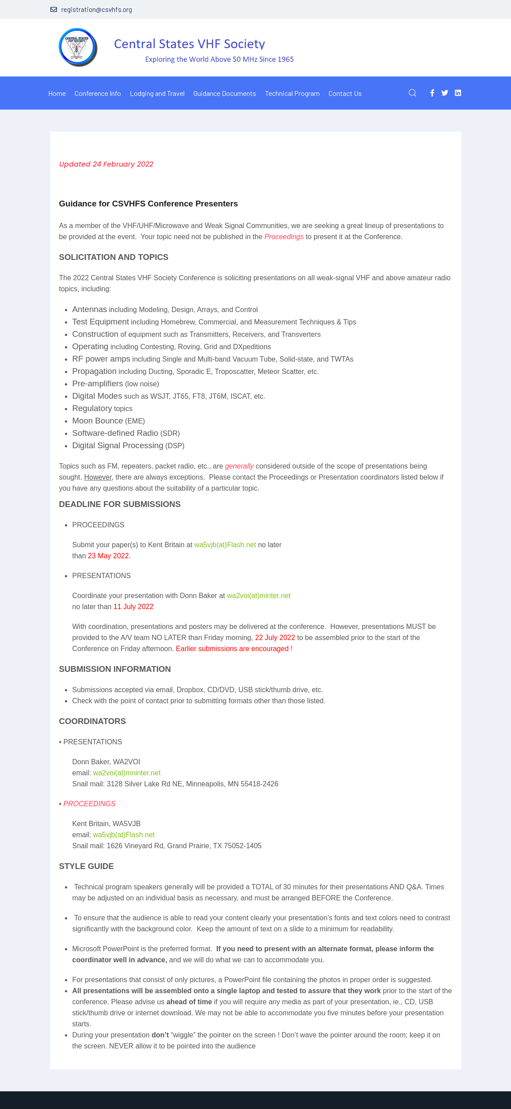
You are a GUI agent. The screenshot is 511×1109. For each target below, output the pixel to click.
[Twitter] (444, 92)
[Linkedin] (458, 92)
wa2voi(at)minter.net (259, 595)
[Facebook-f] (432, 92)
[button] (412, 92)
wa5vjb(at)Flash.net (225, 545)
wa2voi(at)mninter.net (127, 773)
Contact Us (345, 93)
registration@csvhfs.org (91, 9)
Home (57, 93)
